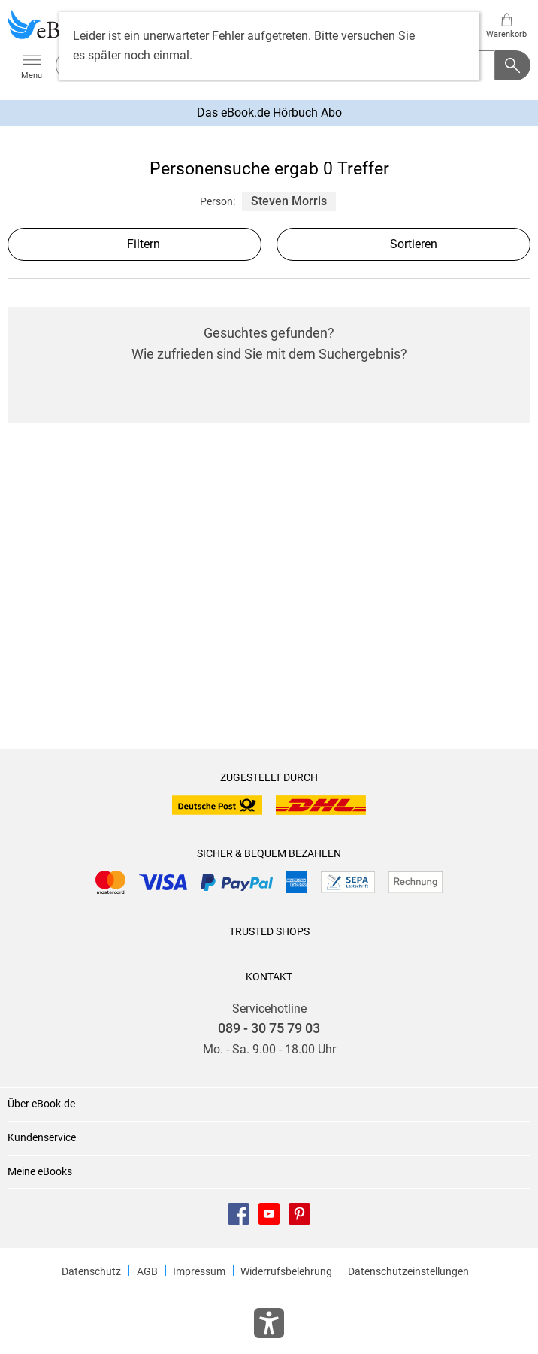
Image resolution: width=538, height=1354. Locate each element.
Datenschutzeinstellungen (408, 1271)
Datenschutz (91, 1271)
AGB (147, 1271)
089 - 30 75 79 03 (269, 1028)
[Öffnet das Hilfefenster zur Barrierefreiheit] (269, 1326)
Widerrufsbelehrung (286, 1271)
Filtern (134, 244)
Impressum (199, 1271)
